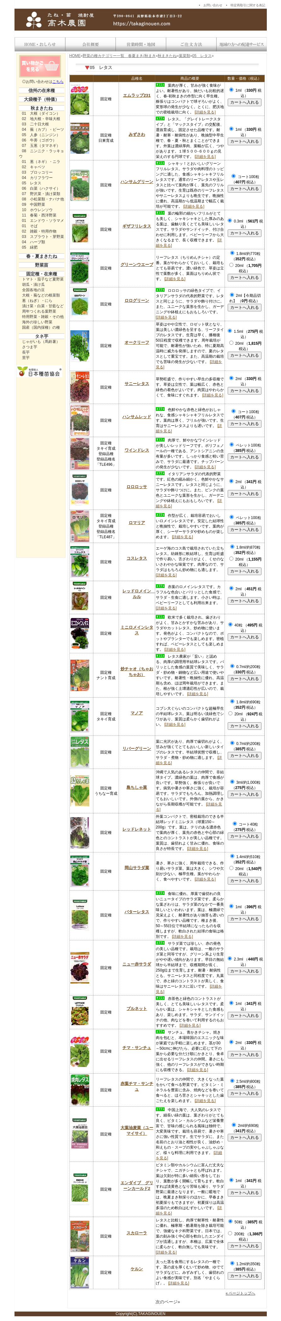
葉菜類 (184, 56)
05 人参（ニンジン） (41, 135)
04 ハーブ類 (33, 242)
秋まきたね (42, 108)
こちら (58, 81)
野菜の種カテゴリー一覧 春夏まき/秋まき (119, 56)
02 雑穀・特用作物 (39, 231)
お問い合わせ (212, 5)
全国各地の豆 (33, 290)
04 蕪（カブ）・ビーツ (43, 129)
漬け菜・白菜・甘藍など (43, 306)
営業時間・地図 (140, 44)
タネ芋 (41, 336)
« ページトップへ (240, 1293)
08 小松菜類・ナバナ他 (43, 199)
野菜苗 (41, 265)
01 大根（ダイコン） (41, 113)
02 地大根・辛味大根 (41, 119)
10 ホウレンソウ (37, 210)
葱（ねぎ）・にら (37, 300)
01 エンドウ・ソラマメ (43, 220)
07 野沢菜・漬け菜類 (41, 194)
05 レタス (31, 183)
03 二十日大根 (35, 124)
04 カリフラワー (37, 178)
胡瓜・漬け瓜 (33, 284)
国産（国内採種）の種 (41, 327)
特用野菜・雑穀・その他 (43, 316)
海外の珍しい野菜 (37, 322)
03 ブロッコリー (37, 172)
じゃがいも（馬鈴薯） (41, 341)
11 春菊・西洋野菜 (39, 215)
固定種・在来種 (41, 273)
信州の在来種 (41, 90)
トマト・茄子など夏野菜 (43, 279)
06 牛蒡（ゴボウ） (39, 140)
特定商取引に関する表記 (248, 5)
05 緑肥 (30, 247)
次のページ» (167, 1301)
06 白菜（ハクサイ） (41, 188)
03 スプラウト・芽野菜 (43, 236)
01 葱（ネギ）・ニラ (41, 161)
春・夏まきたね (41, 256)
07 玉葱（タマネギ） (41, 145)
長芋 (26, 352)
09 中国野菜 (33, 204)
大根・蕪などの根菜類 (41, 295)
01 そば (30, 226)
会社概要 (90, 44)
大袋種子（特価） (41, 99)
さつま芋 (29, 347)
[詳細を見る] (205, 112)
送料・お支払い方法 (191, 44)
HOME (75, 56)
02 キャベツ (33, 167)
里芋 (26, 357)
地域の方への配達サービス (241, 44)
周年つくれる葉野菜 (39, 311)
